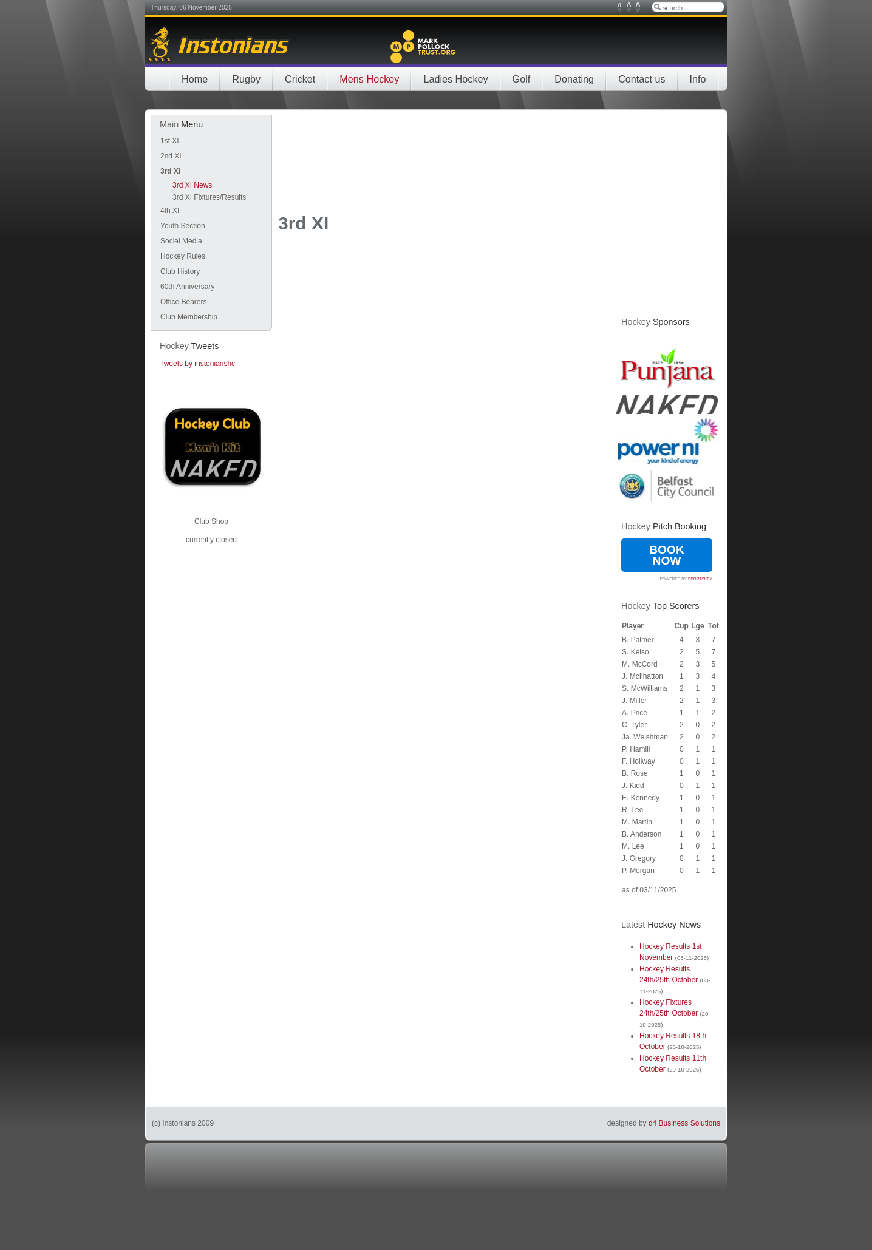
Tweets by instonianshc (197, 363)
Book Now (666, 555)
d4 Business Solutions (684, 1123)
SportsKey (700, 579)
